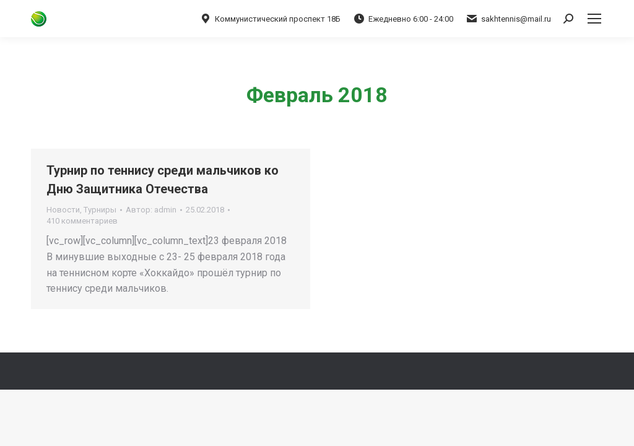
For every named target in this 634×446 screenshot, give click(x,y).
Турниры (100, 209)
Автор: (151, 209)
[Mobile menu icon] (594, 18)
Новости (63, 209)
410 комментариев (82, 220)
